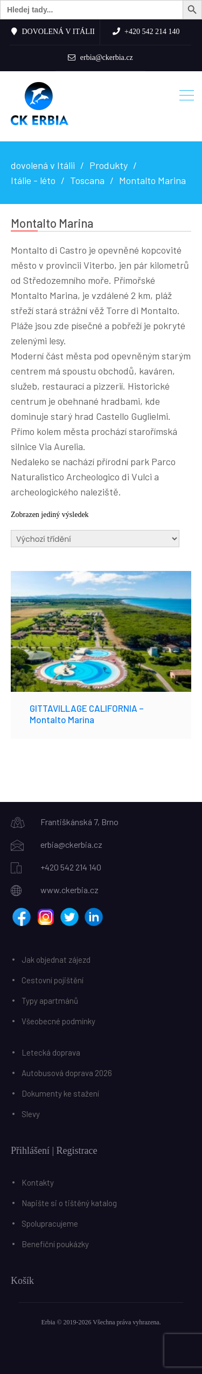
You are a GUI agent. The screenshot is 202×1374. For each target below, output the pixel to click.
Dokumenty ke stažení (60, 1093)
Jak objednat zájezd (56, 959)
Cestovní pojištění (52, 980)
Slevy (31, 1114)
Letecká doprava (51, 1052)
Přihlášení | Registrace (54, 1150)
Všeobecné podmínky (58, 1021)
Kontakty (38, 1182)
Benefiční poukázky (55, 1244)
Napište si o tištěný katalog (69, 1203)
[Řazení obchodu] (95, 538)
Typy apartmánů (50, 1000)
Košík (22, 1280)
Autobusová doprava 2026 (67, 1073)
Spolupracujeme (50, 1223)
